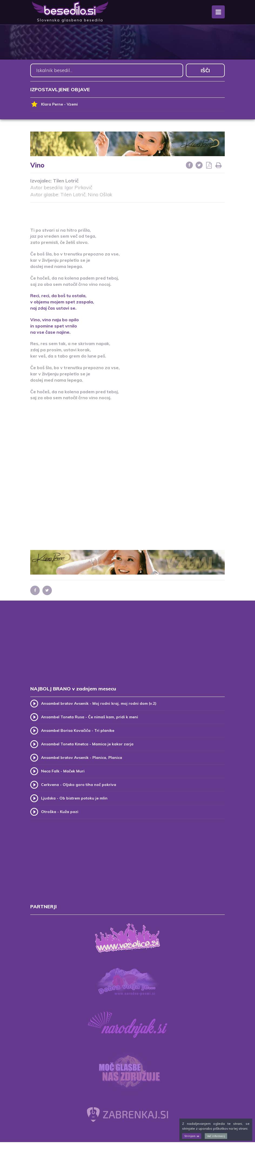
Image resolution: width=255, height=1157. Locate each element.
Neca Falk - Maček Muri (63, 771)
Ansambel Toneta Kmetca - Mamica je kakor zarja (87, 744)
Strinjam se (191, 1136)
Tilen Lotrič (66, 181)
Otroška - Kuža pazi (59, 811)
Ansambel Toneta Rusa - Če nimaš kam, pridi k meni (89, 716)
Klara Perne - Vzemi (54, 104)
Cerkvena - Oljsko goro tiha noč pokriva (78, 784)
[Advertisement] (127, 211)
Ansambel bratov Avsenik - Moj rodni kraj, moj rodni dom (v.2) (98, 703)
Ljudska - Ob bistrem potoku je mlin (74, 798)
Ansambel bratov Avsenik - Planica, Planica (81, 757)
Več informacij (216, 1136)
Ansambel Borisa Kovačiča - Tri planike (77, 730)
